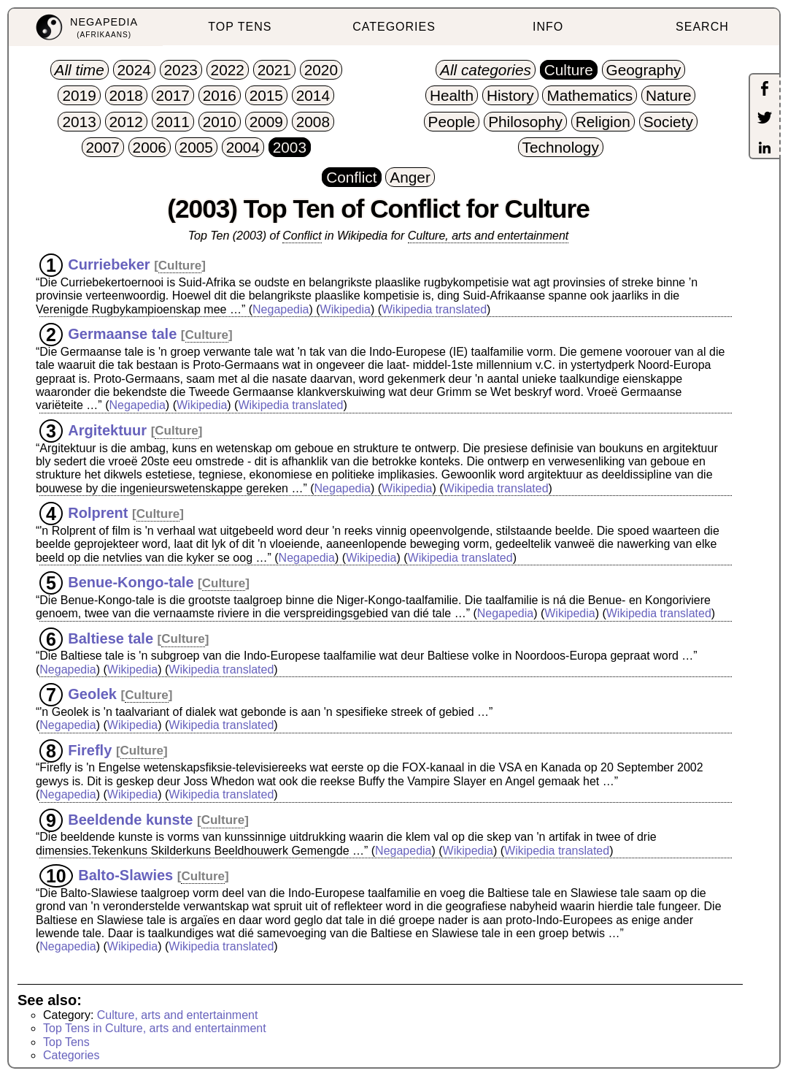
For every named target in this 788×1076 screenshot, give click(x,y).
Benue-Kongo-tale (130, 582)
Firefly (90, 749)
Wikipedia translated (434, 309)
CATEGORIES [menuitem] (394, 26)
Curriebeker (109, 264)
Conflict (301, 235)
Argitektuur (107, 429)
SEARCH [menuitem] (702, 26)
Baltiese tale (110, 638)
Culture (180, 265)
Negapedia (280, 309)
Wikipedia (345, 309)
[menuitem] (86, 27)
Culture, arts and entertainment (488, 235)
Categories (71, 1055)
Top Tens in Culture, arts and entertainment (154, 1028)
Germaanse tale (122, 334)
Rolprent (98, 513)
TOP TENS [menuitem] (239, 26)
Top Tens (66, 1042)
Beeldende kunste (130, 819)
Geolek (92, 694)
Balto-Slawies (125, 875)
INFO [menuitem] (548, 26)
